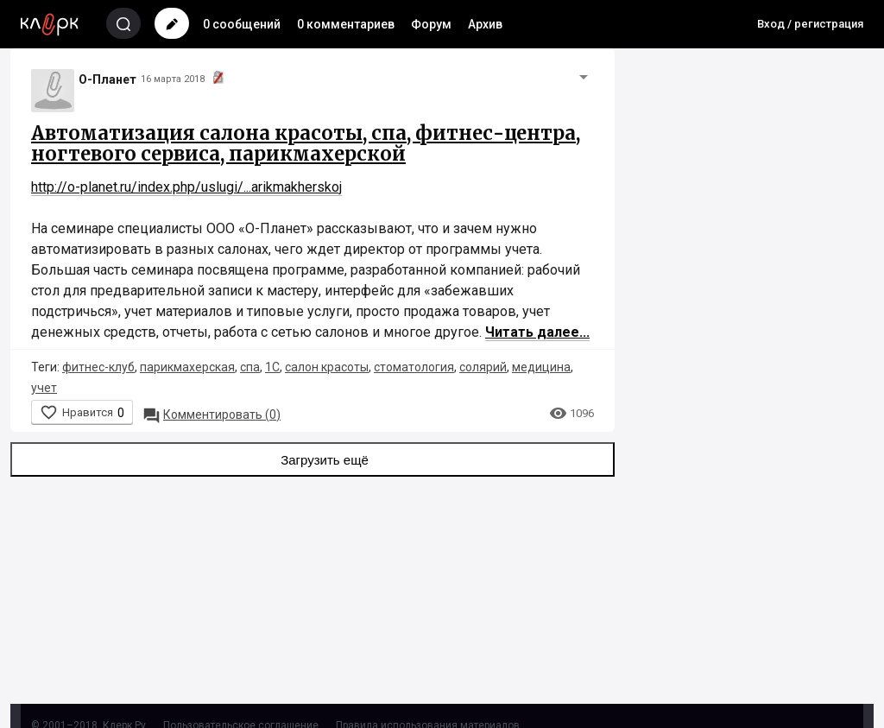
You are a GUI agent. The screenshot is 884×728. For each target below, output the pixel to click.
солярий (483, 367)
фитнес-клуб (98, 367)
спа (250, 367)
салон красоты (327, 367)
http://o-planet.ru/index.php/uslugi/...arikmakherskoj (186, 187)
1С (272, 367)
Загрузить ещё (312, 459)
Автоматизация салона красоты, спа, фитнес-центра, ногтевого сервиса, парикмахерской (305, 143)
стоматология (414, 367)
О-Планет (107, 79)
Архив (485, 24)
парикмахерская (187, 367)
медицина (541, 367)
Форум (431, 24)
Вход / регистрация (810, 23)
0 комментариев (346, 24)
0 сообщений (242, 24)
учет (44, 388)
